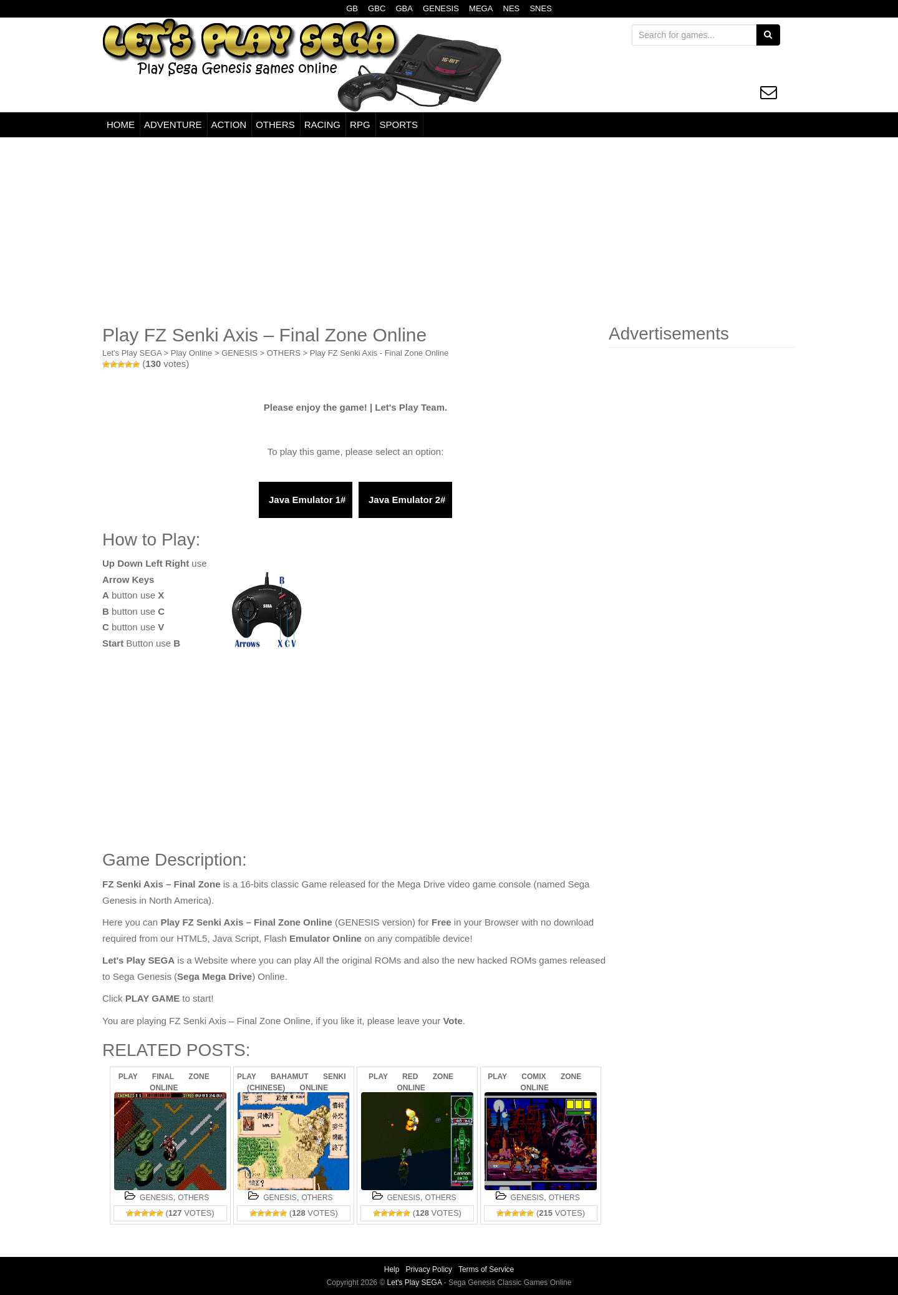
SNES (540, 8)
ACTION (229, 124)
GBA (403, 8)
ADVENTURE (173, 124)
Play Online (191, 353)
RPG (360, 124)
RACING (322, 124)
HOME (121, 124)
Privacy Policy (428, 1269)
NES (511, 8)
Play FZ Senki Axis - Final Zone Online (379, 353)
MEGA (481, 8)
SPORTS (399, 124)
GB (352, 8)
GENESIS (441, 8)
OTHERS (275, 124)
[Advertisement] (449, 231)
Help (392, 1269)
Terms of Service (486, 1269)
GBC (376, 8)
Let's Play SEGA (132, 353)
